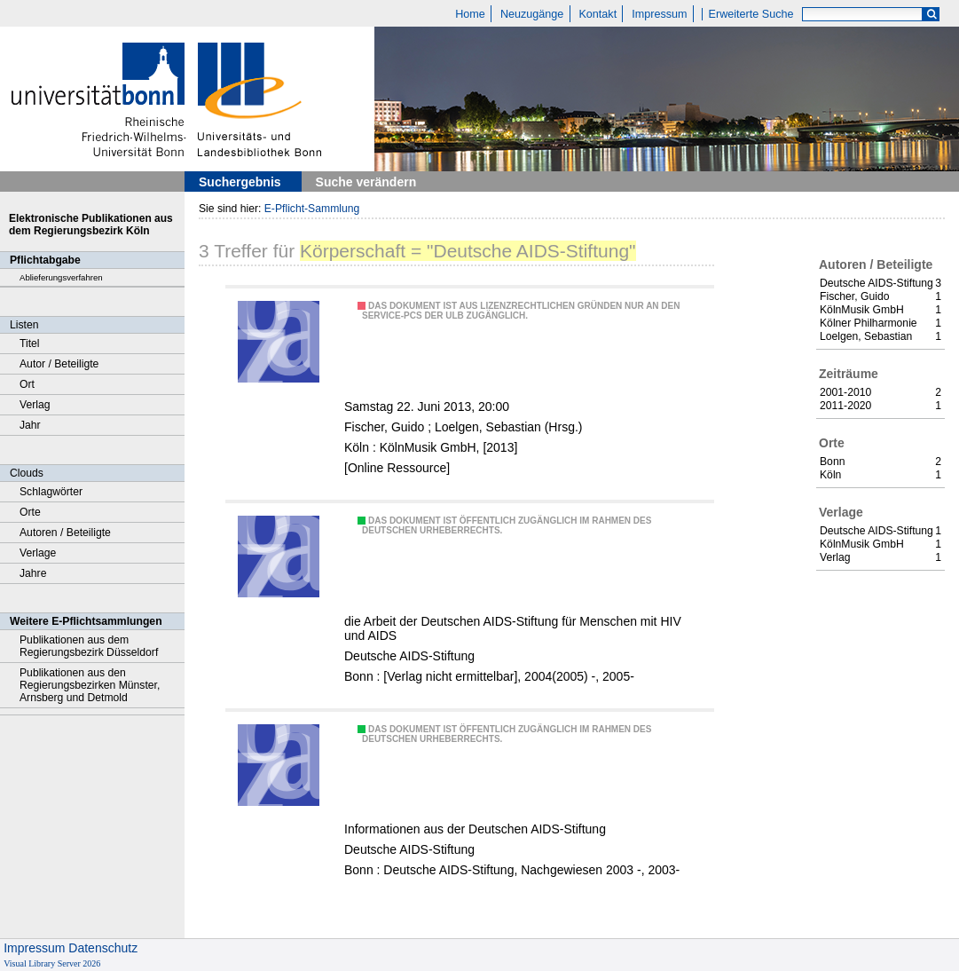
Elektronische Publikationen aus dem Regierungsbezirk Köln (91, 224)
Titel (30, 343)
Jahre (33, 573)
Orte (30, 512)
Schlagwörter (51, 492)
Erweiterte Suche (751, 14)
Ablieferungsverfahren (61, 277)
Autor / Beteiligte (59, 364)
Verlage (38, 553)
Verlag (35, 405)
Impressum (659, 14)
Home (470, 14)
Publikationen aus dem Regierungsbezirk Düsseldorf (89, 646)
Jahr (30, 425)
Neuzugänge (531, 14)
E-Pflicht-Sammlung (312, 208)
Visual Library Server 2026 (52, 963)
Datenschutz (103, 948)
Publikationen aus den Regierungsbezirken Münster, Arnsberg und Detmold (90, 685)
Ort (27, 384)
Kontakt (597, 14)
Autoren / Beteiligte (65, 532)
